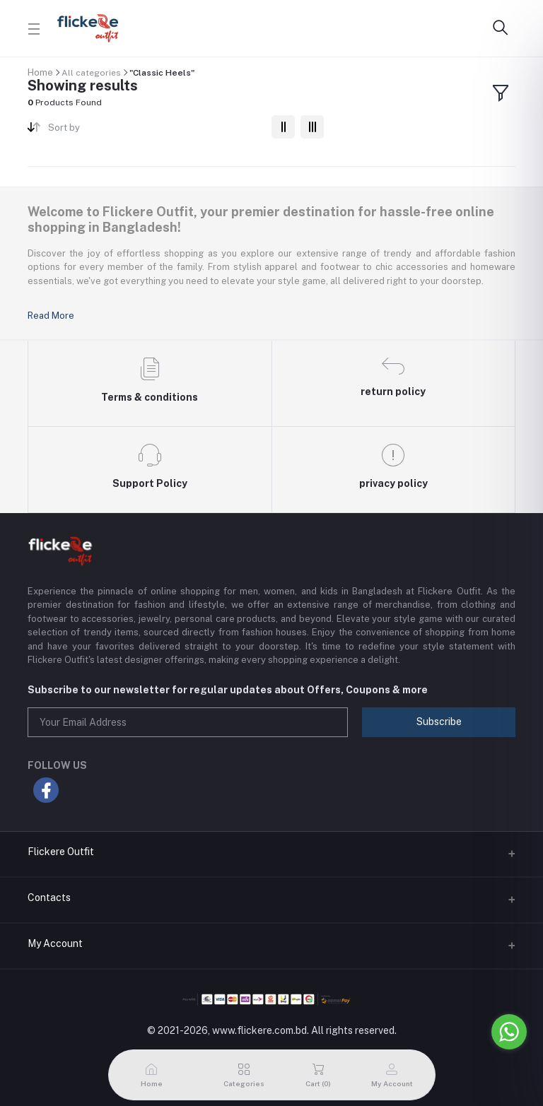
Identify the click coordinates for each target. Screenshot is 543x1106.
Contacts (49, 897)
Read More (51, 315)
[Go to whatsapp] (509, 1031)
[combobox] (154, 130)
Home (40, 72)
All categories (91, 73)
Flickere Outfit (61, 851)
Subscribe (439, 721)
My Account (55, 943)
